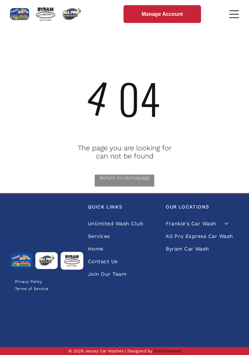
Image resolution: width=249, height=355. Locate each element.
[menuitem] (28, 281)
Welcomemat (167, 351)
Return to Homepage (125, 178)
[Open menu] (234, 14)
